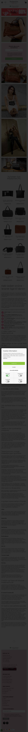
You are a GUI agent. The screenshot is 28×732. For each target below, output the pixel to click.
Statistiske (20, 380)
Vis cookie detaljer (14, 370)
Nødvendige (8, 375)
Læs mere (5, 358)
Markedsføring (20, 375)
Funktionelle (7, 380)
